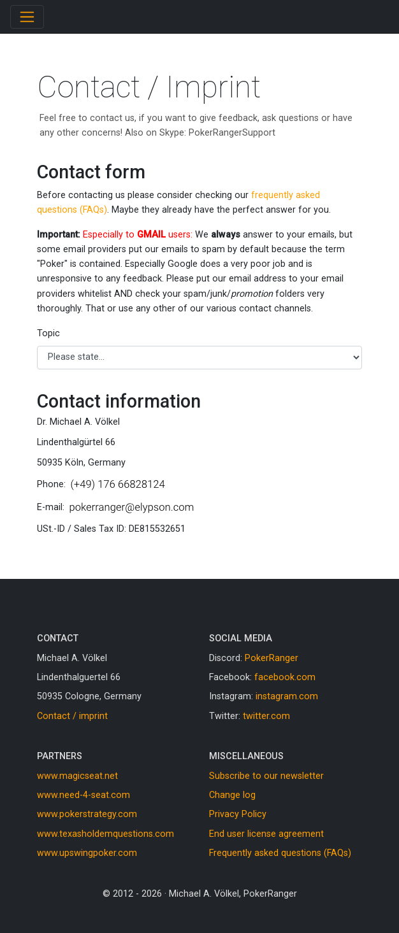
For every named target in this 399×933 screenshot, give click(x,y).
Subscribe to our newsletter (266, 776)
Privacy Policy (237, 814)
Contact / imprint (72, 716)
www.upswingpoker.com (87, 853)
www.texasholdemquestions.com (105, 834)
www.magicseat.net (77, 776)
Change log (232, 795)
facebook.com (285, 677)
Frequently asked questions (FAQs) (280, 853)
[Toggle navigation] (27, 17)
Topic (48, 333)
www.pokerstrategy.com (87, 814)
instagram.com (287, 696)
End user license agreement (266, 834)
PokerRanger (271, 658)
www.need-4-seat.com (83, 795)
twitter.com (266, 716)
